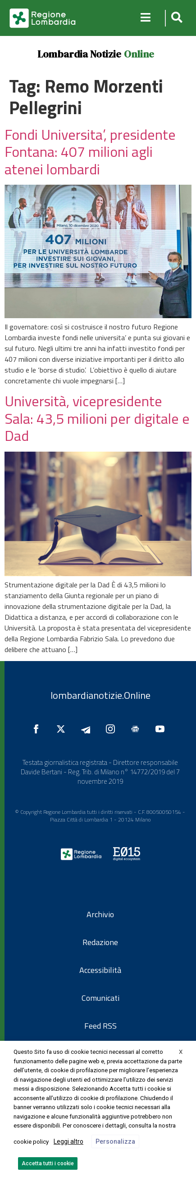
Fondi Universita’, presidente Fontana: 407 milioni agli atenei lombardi (90, 152)
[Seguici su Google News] (137, 728)
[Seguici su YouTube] (162, 728)
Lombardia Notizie (79, 54)
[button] (175, 18)
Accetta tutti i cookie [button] (48, 1163)
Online (139, 54)
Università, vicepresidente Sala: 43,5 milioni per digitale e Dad (97, 418)
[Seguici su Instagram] (112, 728)
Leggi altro (68, 1141)
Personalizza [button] (115, 1141)
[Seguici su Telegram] (88, 728)
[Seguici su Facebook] (38, 728)
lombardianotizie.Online (100, 695)
